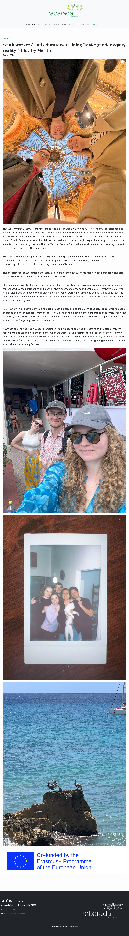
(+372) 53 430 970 (11, 909)
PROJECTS (46, 24)
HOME (28, 24)
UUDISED (36, 24)
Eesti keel (85, 24)
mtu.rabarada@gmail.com (14, 914)
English (94, 24)
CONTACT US (67, 24)
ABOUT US (56, 24)
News (5, 38)
